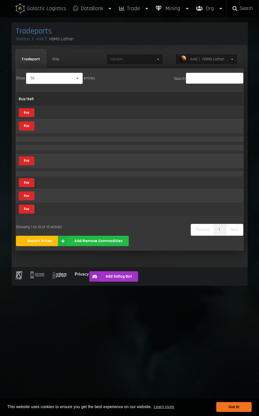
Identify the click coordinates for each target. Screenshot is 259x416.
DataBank (92, 8)
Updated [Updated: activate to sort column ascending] (231, 105)
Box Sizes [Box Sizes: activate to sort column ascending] (188, 105)
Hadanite (48, 233)
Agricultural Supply (78, 127)
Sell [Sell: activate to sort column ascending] (116, 105)
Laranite (48, 250)
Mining (172, 8)
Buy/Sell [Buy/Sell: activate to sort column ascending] (26, 105)
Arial (40, 39)
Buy (26, 128)
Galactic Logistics (40, 8)
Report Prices (40, 371)
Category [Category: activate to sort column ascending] (76, 105)
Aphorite (48, 164)
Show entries (55, 78)
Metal (78, 147)
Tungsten (48, 320)
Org (209, 6)
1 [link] (219, 360)
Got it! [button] (234, 407)
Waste (46, 337)
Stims (46, 285)
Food (78, 268)
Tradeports (34, 31)
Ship (55, 59)
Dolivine (47, 216)
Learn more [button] (164, 407)
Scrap (77, 181)
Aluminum (49, 146)
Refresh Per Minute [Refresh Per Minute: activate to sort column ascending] (138, 105)
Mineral (74, 163)
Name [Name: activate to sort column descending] (46, 105)
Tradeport (30, 59)
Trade (134, 8)
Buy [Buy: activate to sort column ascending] (103, 105)
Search (242, 8)
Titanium (48, 302)
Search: (208, 78)
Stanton (23, 39)
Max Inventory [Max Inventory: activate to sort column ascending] (163, 105)
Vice (77, 199)
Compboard (50, 181)
